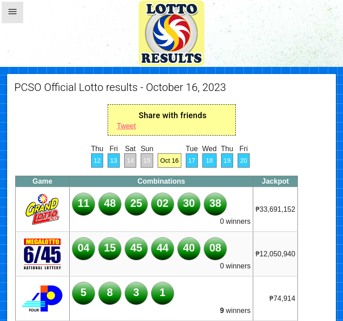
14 (130, 160)
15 (147, 160)
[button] (12, 12)
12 (97, 160)
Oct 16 (169, 160)
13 (113, 160)
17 (192, 160)
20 (243, 160)
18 (209, 160)
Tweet (126, 126)
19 (227, 160)
